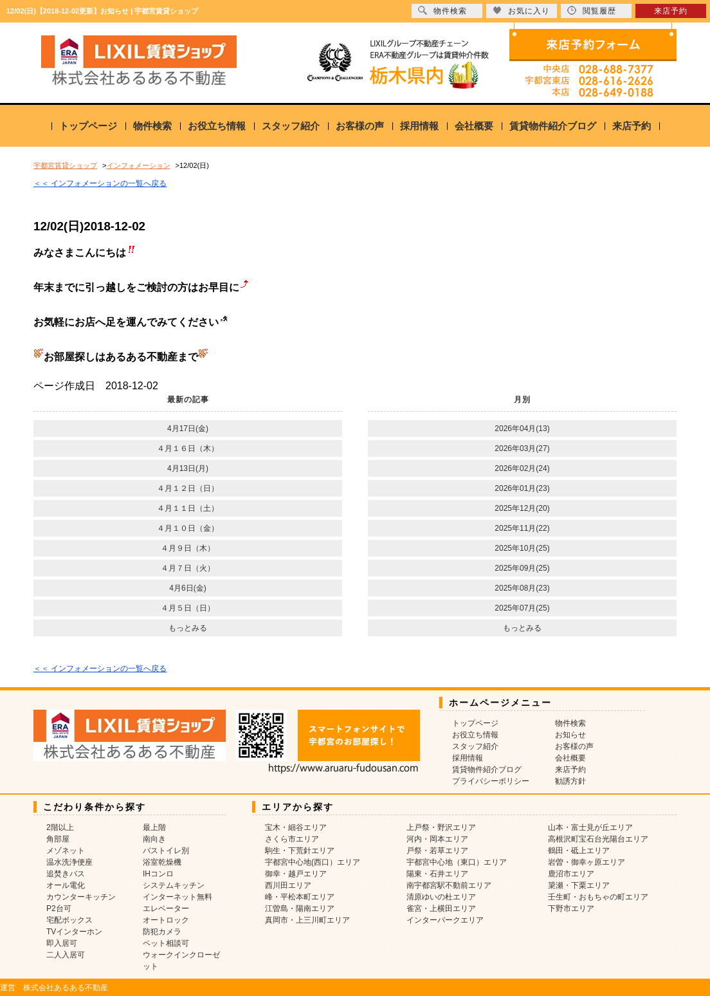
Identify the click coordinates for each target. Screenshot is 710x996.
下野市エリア (571, 908)
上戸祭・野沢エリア (441, 827)
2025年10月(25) (522, 548)
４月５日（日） (188, 608)
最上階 (154, 827)
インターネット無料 (177, 896)
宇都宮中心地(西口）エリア (312, 862)
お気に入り (521, 10)
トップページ (88, 125)
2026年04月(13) (522, 428)
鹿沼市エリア (571, 873)
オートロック (166, 920)
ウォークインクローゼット (181, 960)
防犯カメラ (162, 931)
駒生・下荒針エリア (299, 850)
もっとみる (187, 627)
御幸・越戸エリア (296, 873)
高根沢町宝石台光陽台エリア (598, 839)
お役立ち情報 (217, 125)
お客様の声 (360, 125)
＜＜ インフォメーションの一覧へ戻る (100, 183)
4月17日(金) (187, 428)
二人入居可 (65, 954)
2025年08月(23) (522, 588)
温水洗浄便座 (69, 862)
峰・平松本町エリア (299, 896)
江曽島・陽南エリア (299, 908)
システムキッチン (174, 885)
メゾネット (65, 850)
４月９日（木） (188, 548)
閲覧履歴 (591, 10)
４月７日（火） (188, 568)
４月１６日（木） (188, 448)
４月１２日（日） (188, 488)
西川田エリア (288, 885)
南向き (154, 839)
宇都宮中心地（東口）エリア (456, 862)
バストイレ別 (166, 850)
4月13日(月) (187, 468)
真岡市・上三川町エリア (307, 920)
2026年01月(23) (522, 488)
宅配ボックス (69, 920)
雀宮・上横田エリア (441, 908)
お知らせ (570, 734)
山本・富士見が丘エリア (590, 827)
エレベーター (166, 908)
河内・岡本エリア (437, 839)
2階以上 (60, 827)
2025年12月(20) (522, 508)
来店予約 (631, 125)
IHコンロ (158, 873)
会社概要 (474, 125)
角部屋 (57, 839)
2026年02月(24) (522, 468)
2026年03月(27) (522, 448)
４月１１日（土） (188, 508)
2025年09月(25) (522, 568)
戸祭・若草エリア (437, 850)
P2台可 (58, 908)
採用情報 (419, 125)
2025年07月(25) (522, 608)
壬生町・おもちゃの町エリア (598, 896)
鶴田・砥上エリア (579, 850)
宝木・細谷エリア (296, 827)
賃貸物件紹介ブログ (552, 125)
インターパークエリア (445, 920)
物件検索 (152, 125)
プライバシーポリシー (490, 781)
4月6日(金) (187, 588)
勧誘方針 (570, 781)
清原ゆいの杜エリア (441, 896)
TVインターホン (74, 931)
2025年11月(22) (522, 528)
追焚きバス (65, 873)
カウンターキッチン (81, 896)
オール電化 (65, 885)
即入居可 (61, 943)
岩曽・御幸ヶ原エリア (586, 862)
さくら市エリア (292, 839)
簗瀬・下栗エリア (579, 885)
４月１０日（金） (188, 528)
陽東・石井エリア (437, 873)
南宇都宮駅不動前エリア (448, 885)
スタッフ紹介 (291, 125)
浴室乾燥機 (162, 862)
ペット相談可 (166, 943)
